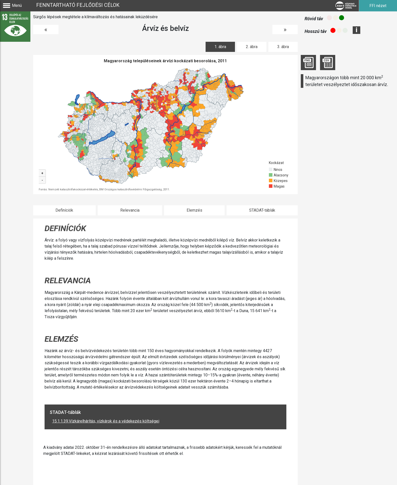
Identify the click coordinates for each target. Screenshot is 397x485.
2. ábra (251, 46)
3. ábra (283, 46)
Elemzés (194, 210)
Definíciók (64, 210)
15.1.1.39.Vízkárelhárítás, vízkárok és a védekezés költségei (105, 421)
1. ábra (220, 46)
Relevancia (130, 210)
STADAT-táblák (262, 210)
